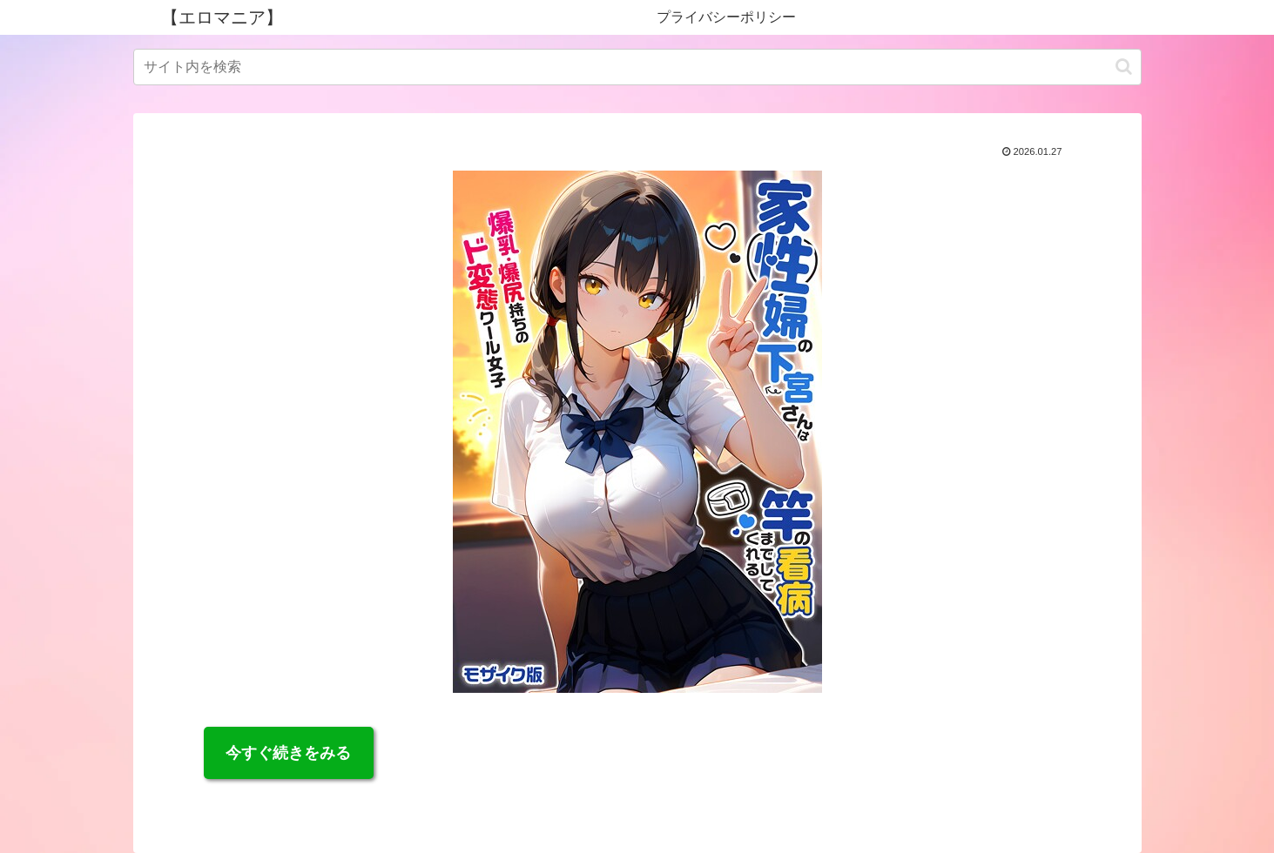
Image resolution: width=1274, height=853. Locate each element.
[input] (637, 67)
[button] (1124, 67)
